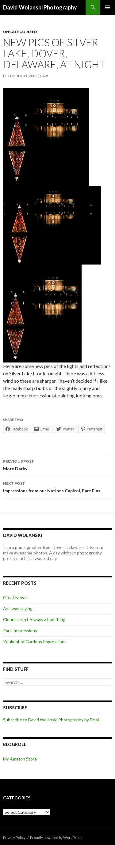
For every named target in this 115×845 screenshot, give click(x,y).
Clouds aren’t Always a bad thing (34, 619)
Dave (44, 75)
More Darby (57, 464)
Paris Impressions (20, 630)
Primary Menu (107, 7)
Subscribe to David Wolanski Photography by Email (51, 719)
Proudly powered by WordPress (56, 837)
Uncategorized (20, 31)
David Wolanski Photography (40, 7)
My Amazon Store (20, 758)
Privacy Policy (14, 837)
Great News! (15, 597)
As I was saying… (19, 608)
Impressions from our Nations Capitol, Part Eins (57, 486)
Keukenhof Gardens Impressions (35, 641)
